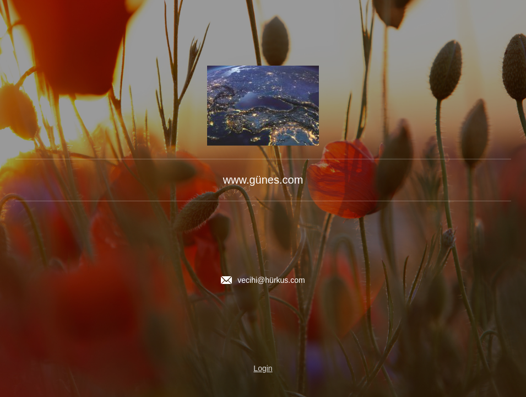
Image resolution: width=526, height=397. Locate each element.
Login (262, 368)
